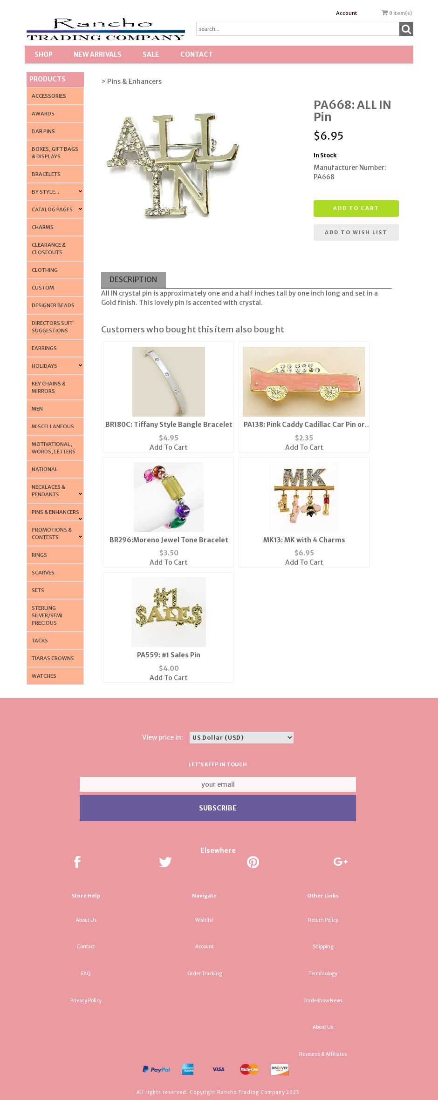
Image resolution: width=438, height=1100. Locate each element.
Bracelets (46, 174)
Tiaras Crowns (53, 658)
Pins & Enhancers (55, 512)
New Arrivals (98, 54)
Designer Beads (53, 305)
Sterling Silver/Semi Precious (47, 615)
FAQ (86, 974)
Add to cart (356, 208)
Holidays (44, 366)
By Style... (45, 192)
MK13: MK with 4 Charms (304, 540)
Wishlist (204, 920)
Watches (44, 676)
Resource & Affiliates (323, 1054)
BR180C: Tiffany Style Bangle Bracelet (169, 424)
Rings (39, 555)
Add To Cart (169, 447)
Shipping (323, 947)
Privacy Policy (86, 1001)
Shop (43, 54)
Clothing (45, 270)
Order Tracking (204, 974)
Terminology (322, 974)
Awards (43, 113)
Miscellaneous (53, 426)
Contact (196, 54)
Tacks (40, 640)
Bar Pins (43, 131)
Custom (43, 287)
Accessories (49, 96)
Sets (38, 590)
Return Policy (323, 920)
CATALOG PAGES (52, 209)
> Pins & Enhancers (131, 81)
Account (346, 13)
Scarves (43, 572)
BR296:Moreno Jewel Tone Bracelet (169, 540)
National (45, 469)
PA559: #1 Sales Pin (168, 655)
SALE (151, 54)
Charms (43, 227)
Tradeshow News (322, 1001)
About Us (86, 920)
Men (37, 408)
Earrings (44, 348)
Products (47, 79)
